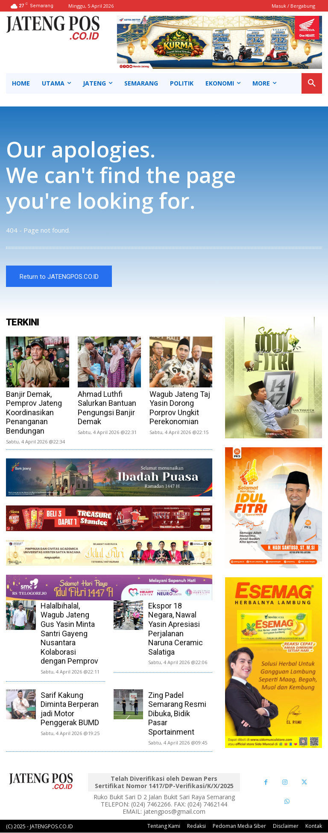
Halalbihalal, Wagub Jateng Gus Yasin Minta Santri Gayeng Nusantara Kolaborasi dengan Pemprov (69, 634)
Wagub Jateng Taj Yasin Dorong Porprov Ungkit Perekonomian (179, 408)
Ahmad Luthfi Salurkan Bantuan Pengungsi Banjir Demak (107, 408)
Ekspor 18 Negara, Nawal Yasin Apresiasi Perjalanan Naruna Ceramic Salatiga (175, 629)
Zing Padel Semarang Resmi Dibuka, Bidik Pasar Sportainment (177, 714)
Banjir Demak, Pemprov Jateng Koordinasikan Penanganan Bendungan (34, 413)
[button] (312, 83)
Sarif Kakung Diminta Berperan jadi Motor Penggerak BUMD (70, 709)
